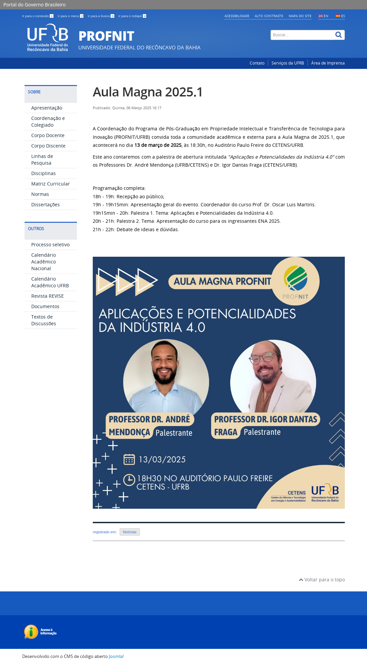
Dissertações (45, 204)
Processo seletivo (50, 244)
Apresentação (46, 108)
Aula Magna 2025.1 (148, 91)
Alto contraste (269, 15)
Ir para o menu (70, 16)
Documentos (45, 306)
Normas (40, 194)
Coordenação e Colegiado (48, 121)
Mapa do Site (300, 15)
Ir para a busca (101, 16)
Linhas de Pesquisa (42, 159)
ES (343, 15)
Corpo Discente (48, 145)
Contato (257, 63)
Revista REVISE (47, 296)
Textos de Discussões (43, 320)
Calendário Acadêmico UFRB (50, 282)
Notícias (129, 532)
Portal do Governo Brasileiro (34, 4)
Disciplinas (43, 173)
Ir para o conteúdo (38, 16)
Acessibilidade (237, 15)
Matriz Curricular (50, 183)
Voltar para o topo (322, 579)
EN (326, 15)
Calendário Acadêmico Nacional (43, 262)
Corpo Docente (48, 135)
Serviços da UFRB (288, 63)
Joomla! (116, 656)
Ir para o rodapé (132, 16)
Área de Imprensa (328, 63)
